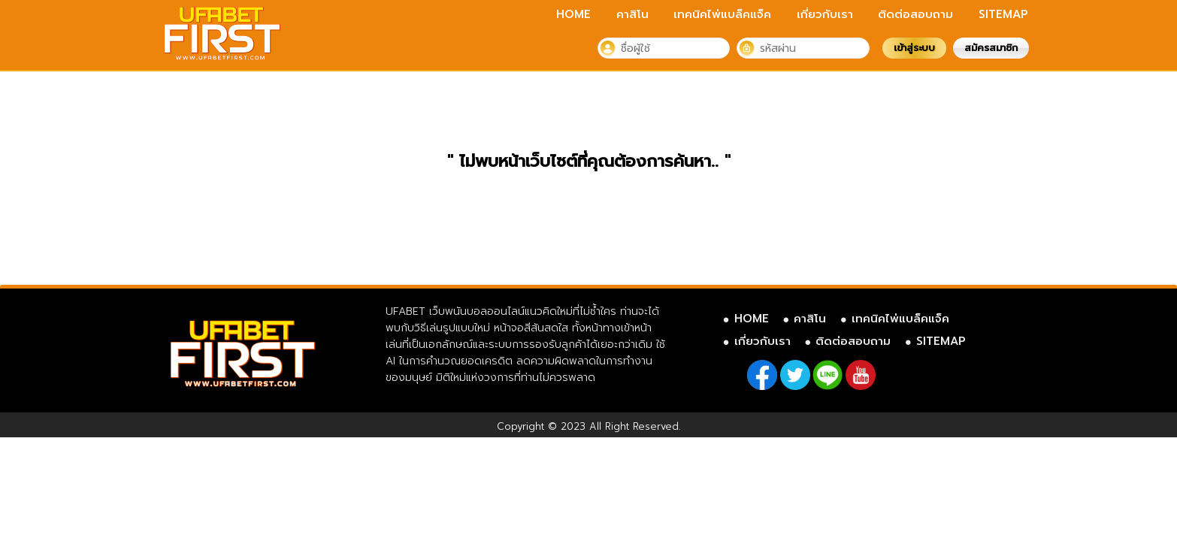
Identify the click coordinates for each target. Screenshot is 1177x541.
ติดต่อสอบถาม (915, 14)
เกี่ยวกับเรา (825, 14)
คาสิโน (632, 14)
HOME (573, 14)
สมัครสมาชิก (991, 48)
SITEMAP (1003, 14)
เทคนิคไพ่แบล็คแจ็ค (722, 14)
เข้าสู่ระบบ (914, 48)
